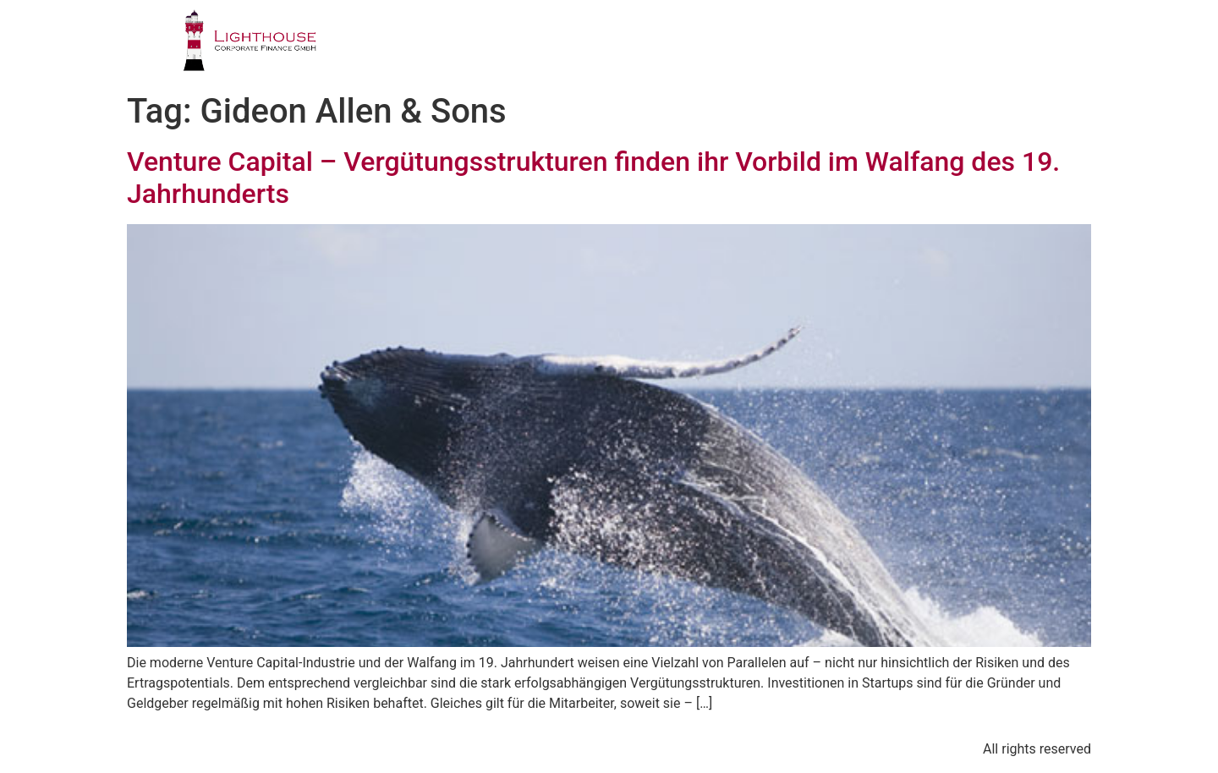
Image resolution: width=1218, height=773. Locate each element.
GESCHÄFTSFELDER (602, 46)
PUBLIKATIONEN (844, 46)
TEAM (728, 46)
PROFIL (472, 46)
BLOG (959, 46)
